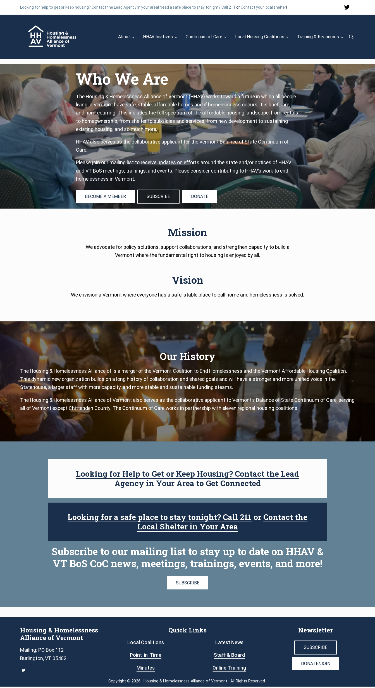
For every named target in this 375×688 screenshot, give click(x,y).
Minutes (146, 669)
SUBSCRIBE (158, 197)
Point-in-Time (145, 656)
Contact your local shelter (263, 7)
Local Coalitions (145, 644)
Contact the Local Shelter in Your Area (223, 523)
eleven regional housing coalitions (260, 409)
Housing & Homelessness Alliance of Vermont (185, 682)
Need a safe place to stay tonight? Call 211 (197, 7)
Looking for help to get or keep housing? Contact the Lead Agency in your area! (89, 7)
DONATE (200, 197)
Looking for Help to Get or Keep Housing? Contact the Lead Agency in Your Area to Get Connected (187, 480)
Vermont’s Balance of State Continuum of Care (285, 401)
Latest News (229, 644)
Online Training (229, 669)
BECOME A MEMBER (105, 197)
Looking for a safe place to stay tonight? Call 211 (159, 518)
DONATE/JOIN (315, 665)
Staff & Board (229, 656)
